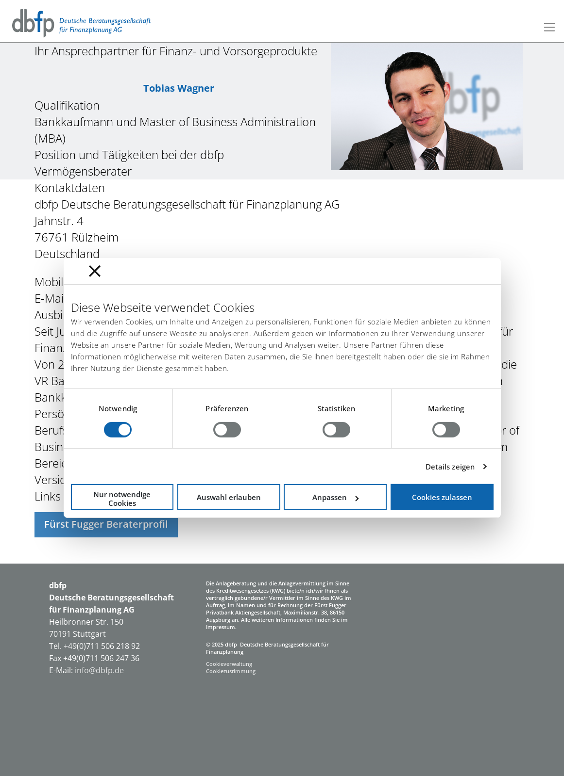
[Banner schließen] (95, 271)
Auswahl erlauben (229, 497)
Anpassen (335, 497)
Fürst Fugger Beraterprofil (106, 524)
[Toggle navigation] (549, 27)
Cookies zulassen (442, 497)
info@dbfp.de (100, 670)
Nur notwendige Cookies (122, 498)
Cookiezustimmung (231, 671)
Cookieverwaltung (229, 663)
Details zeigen (450, 466)
